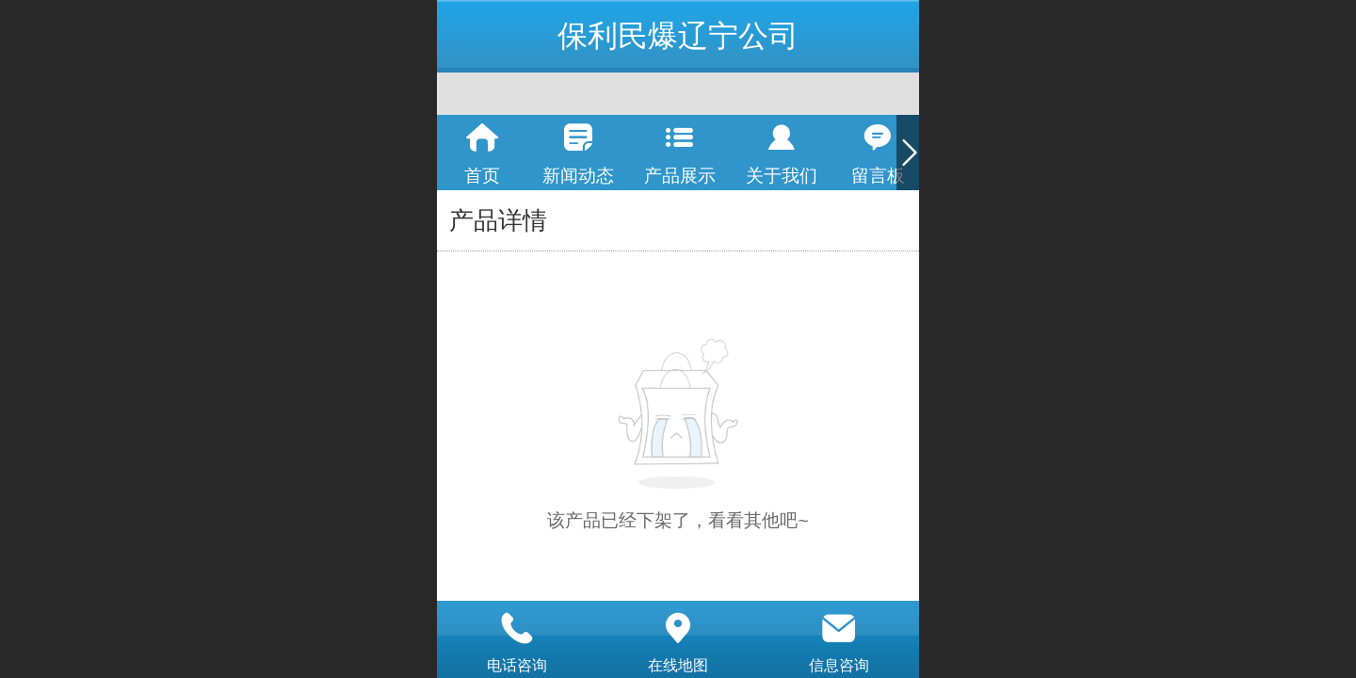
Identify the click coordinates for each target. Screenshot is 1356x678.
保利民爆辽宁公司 (678, 36)
